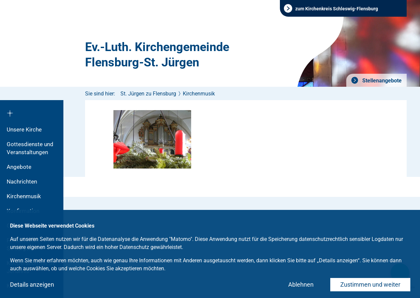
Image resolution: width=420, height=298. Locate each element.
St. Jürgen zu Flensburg (148, 93)
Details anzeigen (32, 284)
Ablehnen (301, 284)
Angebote (19, 167)
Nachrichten (22, 181)
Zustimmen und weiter (370, 284)
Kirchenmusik (24, 196)
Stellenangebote (381, 80)
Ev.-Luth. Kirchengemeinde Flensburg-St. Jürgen (157, 54)
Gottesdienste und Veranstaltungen (30, 148)
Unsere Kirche (24, 129)
